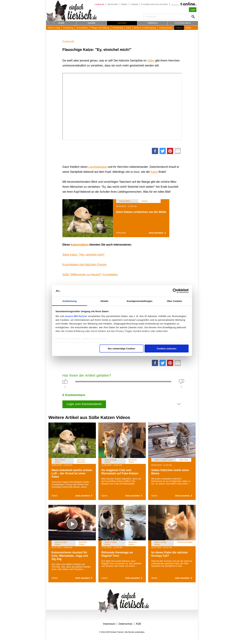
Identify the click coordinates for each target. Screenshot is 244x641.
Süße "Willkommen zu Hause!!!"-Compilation (90, 274)
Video (150, 60)
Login (192, 9)
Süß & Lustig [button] (54, 27)
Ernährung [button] (118, 27)
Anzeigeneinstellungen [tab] (139, 301)
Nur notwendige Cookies (121, 348)
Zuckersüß (68, 41)
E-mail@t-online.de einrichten (154, 4)
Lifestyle (134, 4)
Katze (154, 171)
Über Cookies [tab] (174, 301)
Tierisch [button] (152, 23)
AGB (138, 623)
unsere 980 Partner (76, 316)
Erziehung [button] (68, 27)
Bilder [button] (188, 27)
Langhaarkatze (97, 166)
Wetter (124, 4)
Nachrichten (112, 4)
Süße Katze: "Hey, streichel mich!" (83, 254)
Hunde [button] (92, 23)
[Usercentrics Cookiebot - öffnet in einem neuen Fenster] (175, 291)
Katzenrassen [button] (166, 27)
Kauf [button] (128, 27)
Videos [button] (179, 27)
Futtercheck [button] (183, 23)
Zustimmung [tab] (69, 301)
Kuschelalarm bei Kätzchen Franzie (84, 264)
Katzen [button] (122, 23)
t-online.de (99, 4)
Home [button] (61, 23)
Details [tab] (104, 301)
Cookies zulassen (166, 348)
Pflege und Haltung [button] (100, 27)
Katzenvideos (80, 244)
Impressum (109, 623)
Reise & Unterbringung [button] (145, 27)
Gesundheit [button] (82, 27)
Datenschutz (125, 623)
